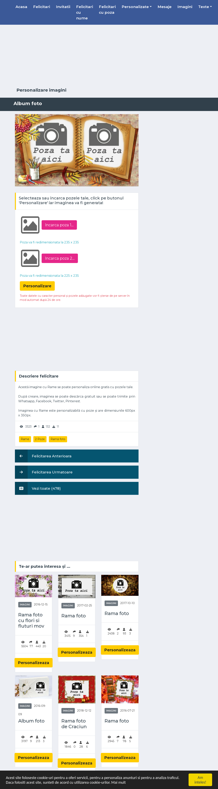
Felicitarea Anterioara (43, 456)
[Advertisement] (109, 56)
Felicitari (41, 6)
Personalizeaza (33, 662)
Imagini (184, 6)
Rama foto (73, 616)
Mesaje (164, 6)
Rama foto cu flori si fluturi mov (31, 620)
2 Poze (40, 439)
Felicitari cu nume (84, 12)
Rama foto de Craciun (74, 723)
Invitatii (63, 6)
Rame (25, 439)
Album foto (31, 721)
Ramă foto (58, 439)
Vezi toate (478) (38, 488)
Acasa (21, 6)
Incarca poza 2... (60, 258)
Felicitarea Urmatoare (44, 472)
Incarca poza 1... (59, 225)
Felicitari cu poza (107, 9)
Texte (203, 6)
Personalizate (135, 6)
